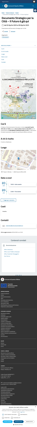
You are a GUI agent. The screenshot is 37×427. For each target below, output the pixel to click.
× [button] (35, 406)
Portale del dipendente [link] (6, 403)
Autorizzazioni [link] (4, 320)
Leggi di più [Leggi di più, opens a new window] (22, 412)
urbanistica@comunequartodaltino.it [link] (14, 225)
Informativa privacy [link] (5, 397)
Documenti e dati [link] (5, 303)
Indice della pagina (6, 45)
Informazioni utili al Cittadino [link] (7, 358)
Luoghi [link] (2, 359)
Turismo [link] (3, 334)
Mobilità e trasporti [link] (5, 330)
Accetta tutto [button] (18, 421)
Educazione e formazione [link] (6, 325)
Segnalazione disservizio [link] (6, 390)
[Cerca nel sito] (33, 6)
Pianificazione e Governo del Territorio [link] (10, 305)
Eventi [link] (2, 361)
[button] (18, 424)
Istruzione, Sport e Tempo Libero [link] (8, 356)
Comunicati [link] (3, 344)
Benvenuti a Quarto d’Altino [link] (7, 353)
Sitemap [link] (3, 400)
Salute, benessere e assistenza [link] (8, 331)
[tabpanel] (18, 258)
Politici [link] (2, 295)
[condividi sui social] (5, 31)
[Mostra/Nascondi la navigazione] (3, 6)
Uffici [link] (2, 298)
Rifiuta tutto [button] (29, 421)
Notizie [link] (2, 343)
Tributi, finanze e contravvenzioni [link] (8, 333)
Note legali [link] (3, 402)
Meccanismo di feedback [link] (6, 405)
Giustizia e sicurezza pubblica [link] (7, 326)
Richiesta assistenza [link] (5, 392)
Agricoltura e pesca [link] (5, 313)
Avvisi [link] (2, 346)
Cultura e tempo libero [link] (6, 323)
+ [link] (2, 152)
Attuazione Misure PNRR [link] (6, 395)
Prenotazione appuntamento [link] (7, 389)
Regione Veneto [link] (5, 1)
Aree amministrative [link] (5, 297)
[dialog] (18, 416)
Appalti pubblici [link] (4, 318)
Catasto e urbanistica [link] (6, 321)
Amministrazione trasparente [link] (8, 393)
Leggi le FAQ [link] (4, 387)
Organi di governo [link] (5, 293)
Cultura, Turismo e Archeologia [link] (8, 354)
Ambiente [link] (3, 315)
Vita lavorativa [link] (4, 336)
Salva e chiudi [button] (7, 421)
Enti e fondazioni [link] (5, 301)
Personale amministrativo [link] (7, 300)
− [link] (2, 154)
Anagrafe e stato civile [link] (6, 316)
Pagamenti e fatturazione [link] (7, 306)
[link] (35, 10)
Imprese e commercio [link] (6, 328)
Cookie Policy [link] (4, 398)
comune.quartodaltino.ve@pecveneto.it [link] (12, 382)
